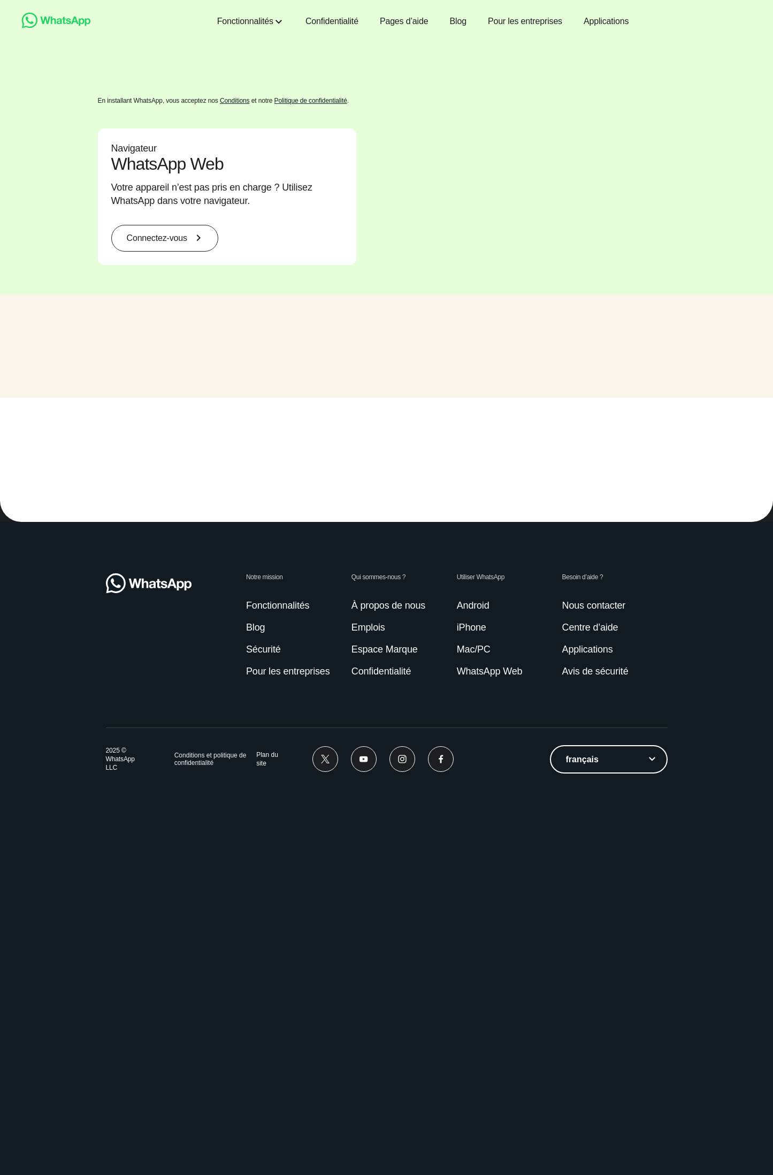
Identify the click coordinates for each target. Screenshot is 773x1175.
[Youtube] (364, 1158)
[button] (145, 518)
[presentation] (532, 439)
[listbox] (609, 1157)
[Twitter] (325, 1158)
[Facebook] (441, 1158)
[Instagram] (402, 1158)
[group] (387, 439)
